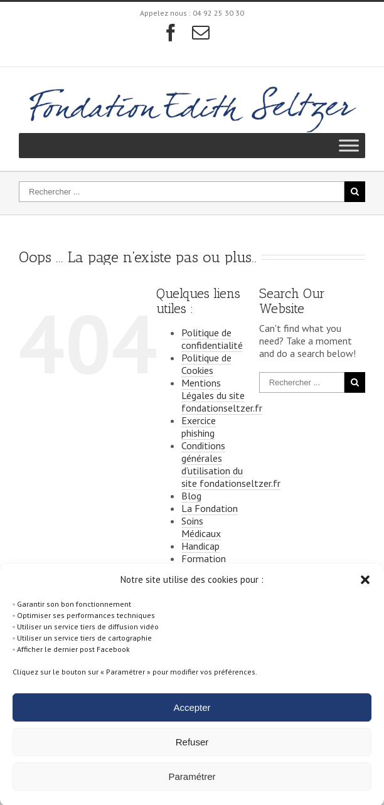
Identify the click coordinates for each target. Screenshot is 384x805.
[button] (365, 586)
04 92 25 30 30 (218, 13)
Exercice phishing (198, 426)
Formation (203, 558)
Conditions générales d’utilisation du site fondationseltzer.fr (230, 464)
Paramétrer (191, 783)
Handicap (200, 546)
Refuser (192, 749)
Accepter (191, 714)
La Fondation (209, 508)
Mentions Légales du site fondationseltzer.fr (221, 395)
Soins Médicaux (201, 527)
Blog (191, 495)
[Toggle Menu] (349, 146)
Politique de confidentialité (212, 338)
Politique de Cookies (206, 363)
